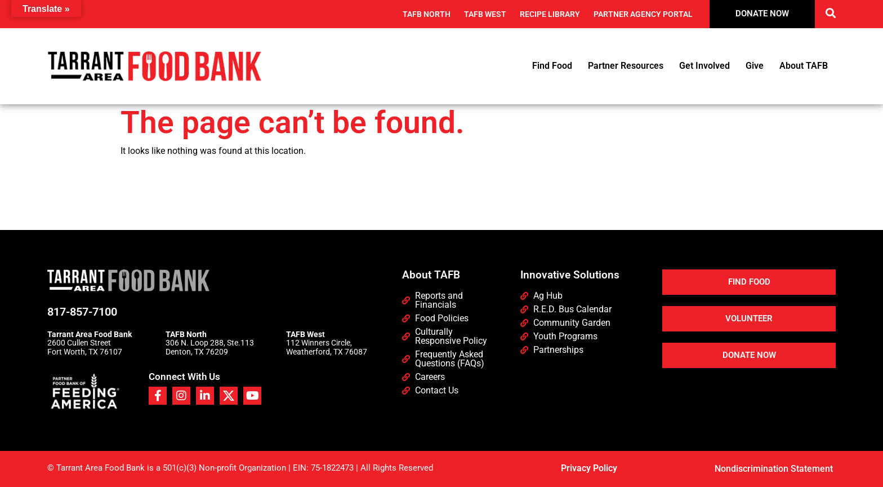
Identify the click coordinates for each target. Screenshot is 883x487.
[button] (831, 12)
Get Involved (704, 65)
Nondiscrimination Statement (774, 468)
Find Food (552, 65)
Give (755, 65)
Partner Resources (625, 65)
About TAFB (803, 65)
